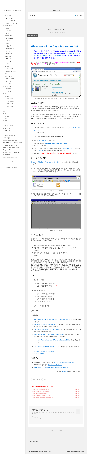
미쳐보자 (7, 86)
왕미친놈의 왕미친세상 (12, 10)
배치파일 (9, 18)
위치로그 (5, 118)
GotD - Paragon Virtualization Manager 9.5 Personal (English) (52, 319)
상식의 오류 (9, 68)
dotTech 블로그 (38, 367)
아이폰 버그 (9, 106)
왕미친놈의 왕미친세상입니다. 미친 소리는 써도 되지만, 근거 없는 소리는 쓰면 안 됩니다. (53, 412)
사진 (7, 63)
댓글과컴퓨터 (7, 154)
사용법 (8, 46)
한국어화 (8, 51)
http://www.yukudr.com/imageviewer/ (56, 143)
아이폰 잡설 (9, 101)
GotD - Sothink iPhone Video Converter (41, 397)
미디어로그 (6, 116)
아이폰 (6, 96)
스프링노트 (65, 371)
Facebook (41, 451)
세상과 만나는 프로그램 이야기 (11, 152)
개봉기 (8, 58)
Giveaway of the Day (68, 148)
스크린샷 (8, 53)
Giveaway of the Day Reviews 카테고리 (56, 367)
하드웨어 (7, 56)
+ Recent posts (33, 441)
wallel (82, 451)
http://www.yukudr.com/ (55, 365)
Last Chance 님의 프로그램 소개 (12, 147)
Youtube (45, 451)
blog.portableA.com (8, 150)
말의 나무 (7, 76)
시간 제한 (40, 150)
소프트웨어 (7, 36)
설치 (7, 43)
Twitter (36, 451)
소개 (8, 40)
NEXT (60, 430)
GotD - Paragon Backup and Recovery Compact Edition (53, 340)
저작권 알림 (6, 128)
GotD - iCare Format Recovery (39, 389)
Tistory (73, 451)
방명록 (5, 121)
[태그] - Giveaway (39, 353)
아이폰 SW (9, 98)
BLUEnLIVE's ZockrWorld (10, 157)
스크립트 (7, 15)
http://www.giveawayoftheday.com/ (63, 362)
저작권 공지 (6, 130)
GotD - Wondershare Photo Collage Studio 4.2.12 (49, 334)
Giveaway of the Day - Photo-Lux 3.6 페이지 (44, 162)
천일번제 (9, 78)
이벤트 (8, 91)
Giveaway (9, 48)
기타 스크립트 (10, 20)
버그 (8, 30)
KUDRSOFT (42, 140)
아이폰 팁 (9, 103)
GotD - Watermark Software (39, 393)
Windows (9, 38)
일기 (5, 93)
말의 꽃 (8, 81)
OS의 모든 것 (7, 138)
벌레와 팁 (7, 25)
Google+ (50, 451)
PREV (52, 430)
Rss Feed (31, 451)
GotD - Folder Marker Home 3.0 (40, 391)
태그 (4, 113)
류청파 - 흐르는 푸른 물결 (10, 140)
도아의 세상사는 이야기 (9, 135)
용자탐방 (8, 88)
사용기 (8, 61)
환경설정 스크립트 (11, 23)
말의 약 (8, 83)
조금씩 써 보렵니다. (8, 125)
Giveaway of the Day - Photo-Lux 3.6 (54, 46)
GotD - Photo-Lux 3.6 (35, 16)
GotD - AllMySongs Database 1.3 (40, 395)
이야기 (6, 66)
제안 (7, 33)
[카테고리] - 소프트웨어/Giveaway (44, 351)
